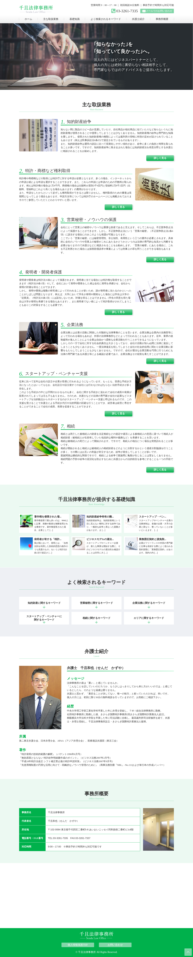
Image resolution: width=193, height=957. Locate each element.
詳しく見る (160, 158)
